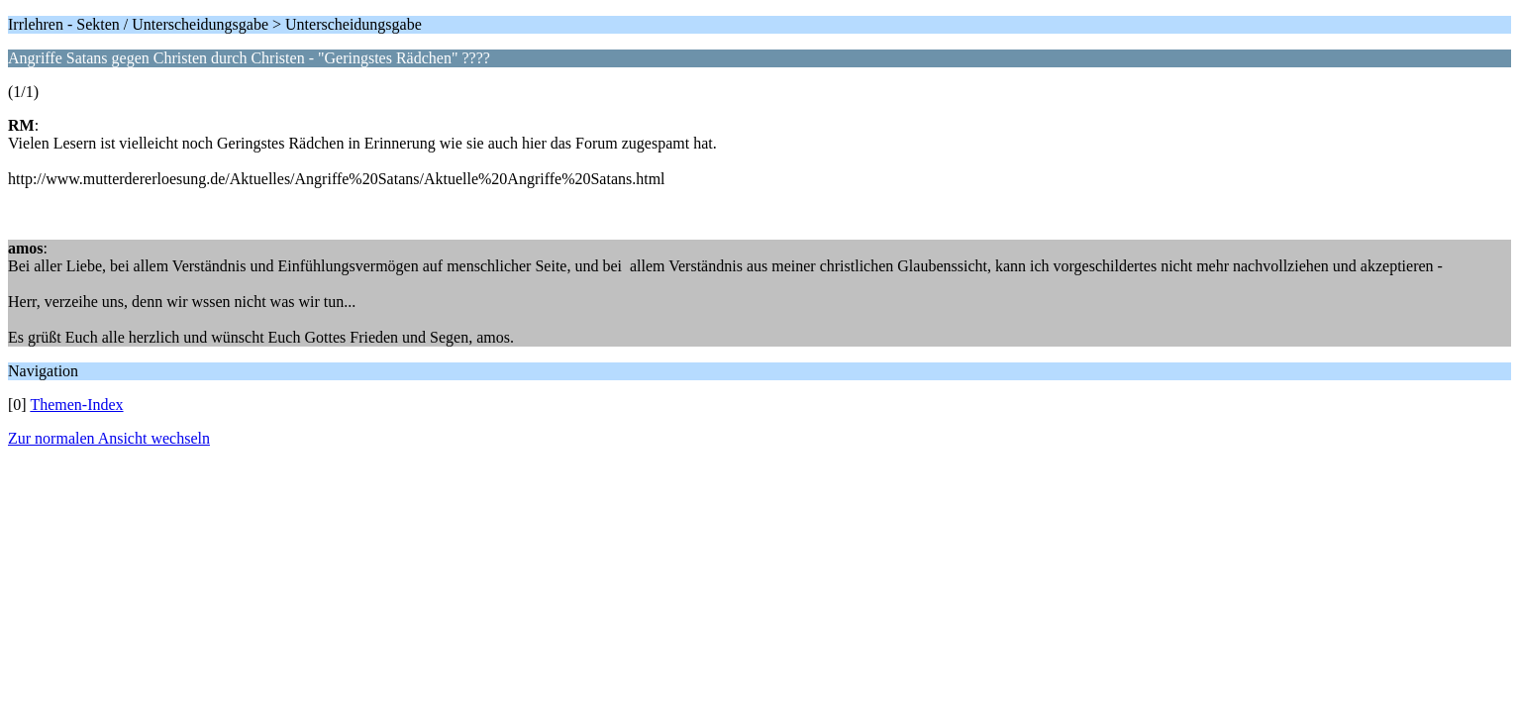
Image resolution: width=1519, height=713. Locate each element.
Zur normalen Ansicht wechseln (109, 438)
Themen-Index (76, 404)
